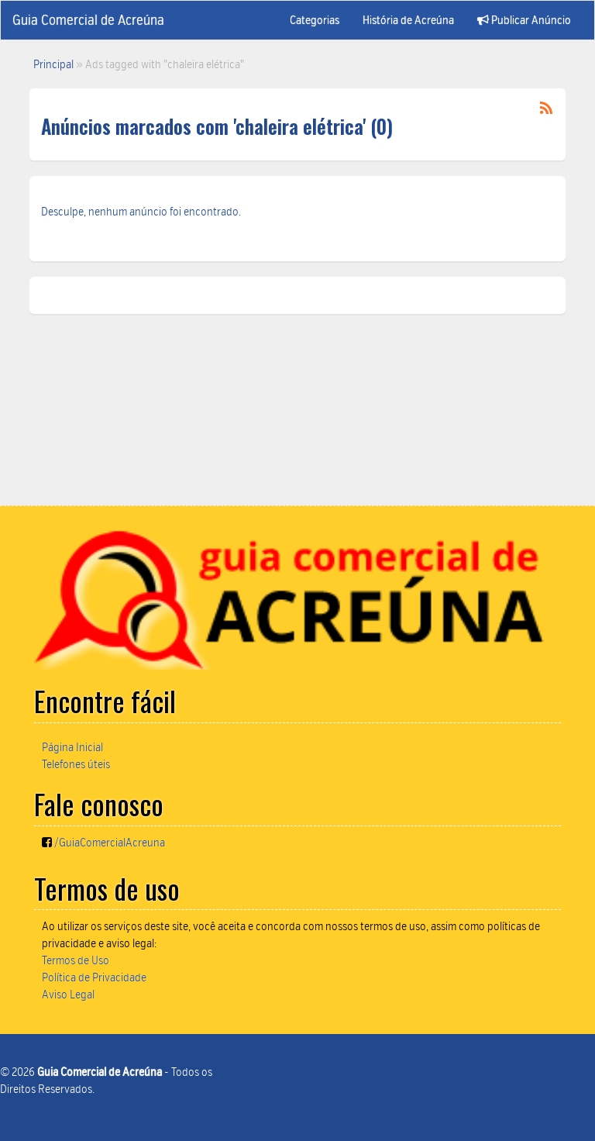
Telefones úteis (76, 764)
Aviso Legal (68, 994)
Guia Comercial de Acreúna (88, 20)
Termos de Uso (75, 960)
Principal (53, 64)
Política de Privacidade (94, 977)
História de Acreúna (408, 20)
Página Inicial (72, 747)
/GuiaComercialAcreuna (109, 843)
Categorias (314, 20)
